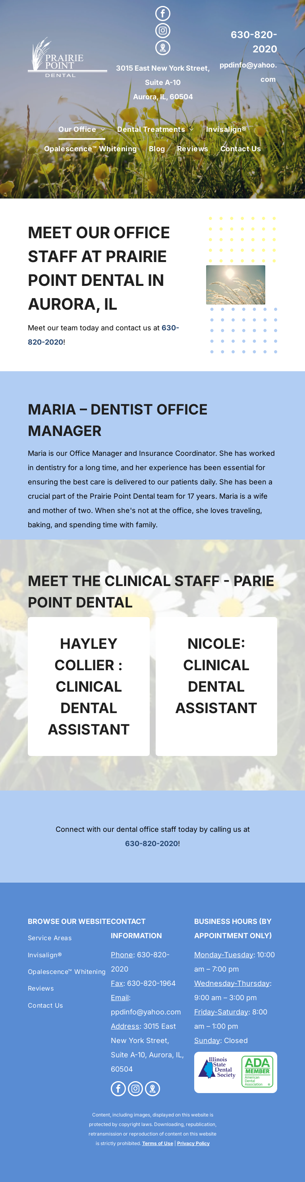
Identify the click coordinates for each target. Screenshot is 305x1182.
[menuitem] (81, 130)
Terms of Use (157, 1143)
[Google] (162, 48)
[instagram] (162, 31)
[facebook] (162, 14)
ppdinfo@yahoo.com (146, 1012)
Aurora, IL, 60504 (163, 97)
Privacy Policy (193, 1143)
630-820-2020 (151, 843)
